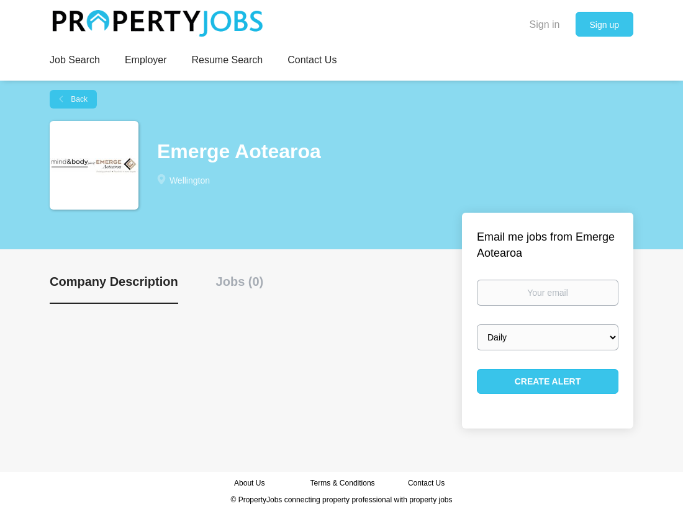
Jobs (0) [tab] (240, 281)
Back (78, 99)
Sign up (604, 25)
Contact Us (427, 483)
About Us (249, 483)
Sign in (545, 24)
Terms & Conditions (342, 483)
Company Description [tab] (114, 281)
